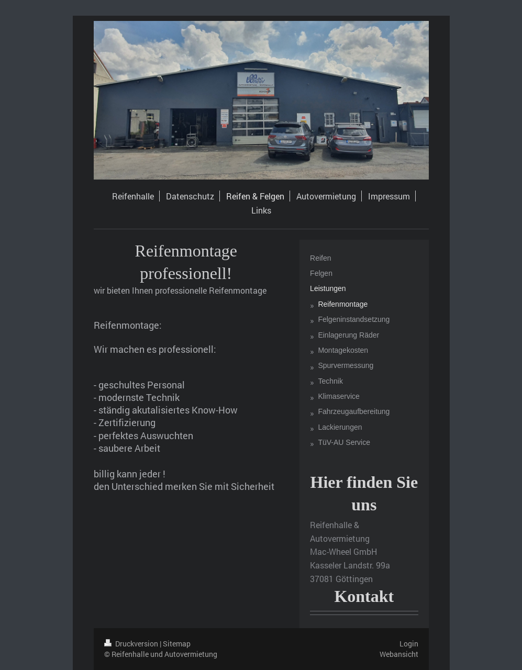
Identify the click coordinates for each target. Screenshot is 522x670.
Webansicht (399, 654)
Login (408, 644)
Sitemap (177, 644)
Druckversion (132, 644)
